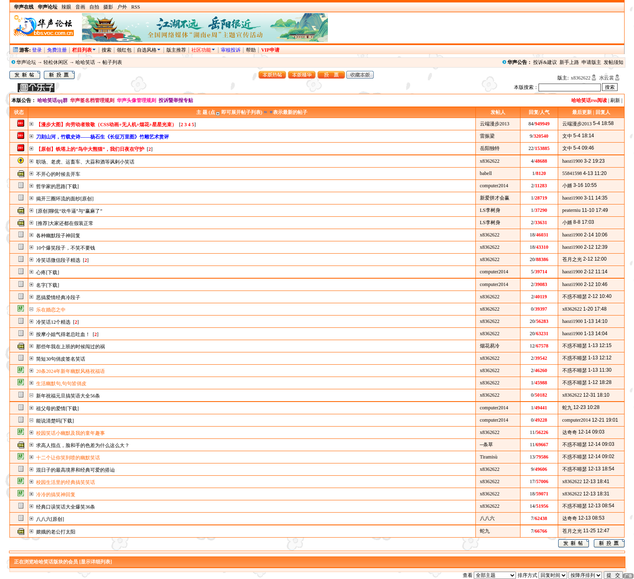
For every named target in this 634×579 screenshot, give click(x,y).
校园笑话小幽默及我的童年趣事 (70, 433)
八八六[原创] (50, 519)
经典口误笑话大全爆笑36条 (65, 507)
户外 (122, 7)
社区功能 (201, 50)
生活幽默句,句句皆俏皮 (61, 383)
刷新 (615, 100)
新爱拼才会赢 (494, 198)
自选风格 (147, 50)
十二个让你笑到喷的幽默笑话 (68, 458)
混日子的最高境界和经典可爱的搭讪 (75, 470)
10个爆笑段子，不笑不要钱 (65, 248)
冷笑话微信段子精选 (58, 260)
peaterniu (571, 210)
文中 (567, 136)
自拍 (94, 7)
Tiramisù (489, 457)
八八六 (487, 518)
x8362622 (581, 78)
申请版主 (591, 62)
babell (486, 173)
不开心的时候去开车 (58, 174)
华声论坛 (26, 62)
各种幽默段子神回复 (58, 235)
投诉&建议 (545, 62)
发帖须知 (613, 62)
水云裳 (606, 78)
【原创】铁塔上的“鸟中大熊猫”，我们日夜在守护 (90, 149)
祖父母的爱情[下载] (57, 408)
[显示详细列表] (95, 562)
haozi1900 (572, 161)
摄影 (108, 7)
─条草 (486, 444)
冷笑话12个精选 (53, 322)
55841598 (572, 173)
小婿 (567, 185)
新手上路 (569, 62)
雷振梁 (487, 136)
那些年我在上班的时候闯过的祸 (70, 347)
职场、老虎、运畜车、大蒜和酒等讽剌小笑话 (85, 162)
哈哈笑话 (85, 62)
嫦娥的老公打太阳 (55, 532)
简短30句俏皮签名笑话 (60, 359)
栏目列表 (84, 50)
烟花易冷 (490, 346)
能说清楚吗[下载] (55, 421)
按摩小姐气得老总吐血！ (63, 334)
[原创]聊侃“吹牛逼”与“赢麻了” (69, 211)
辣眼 (66, 7)
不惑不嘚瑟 (574, 297)
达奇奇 (569, 432)
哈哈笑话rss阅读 (589, 100)
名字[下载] (47, 285)
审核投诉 (231, 50)
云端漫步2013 (494, 124)
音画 (80, 7)
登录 (37, 50)
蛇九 (567, 408)
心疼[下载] (47, 272)
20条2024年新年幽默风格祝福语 (70, 371)
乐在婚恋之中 (51, 310)
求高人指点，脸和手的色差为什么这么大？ (83, 445)
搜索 (107, 50)
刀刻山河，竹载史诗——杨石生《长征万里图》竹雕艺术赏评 (102, 137)
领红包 (124, 50)
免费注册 (57, 50)
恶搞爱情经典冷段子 (58, 297)
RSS (135, 7)
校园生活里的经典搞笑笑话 (65, 482)
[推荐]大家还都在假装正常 (64, 223)
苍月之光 (572, 259)
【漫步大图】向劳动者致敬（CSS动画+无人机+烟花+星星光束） (106, 124)
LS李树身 (490, 210)
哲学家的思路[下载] (57, 186)
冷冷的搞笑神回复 (55, 494)
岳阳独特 (490, 148)
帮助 (251, 50)
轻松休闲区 (55, 62)
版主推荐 (176, 50)
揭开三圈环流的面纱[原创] (64, 199)
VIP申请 (270, 50)
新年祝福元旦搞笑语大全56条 (68, 396)
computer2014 (494, 185)
